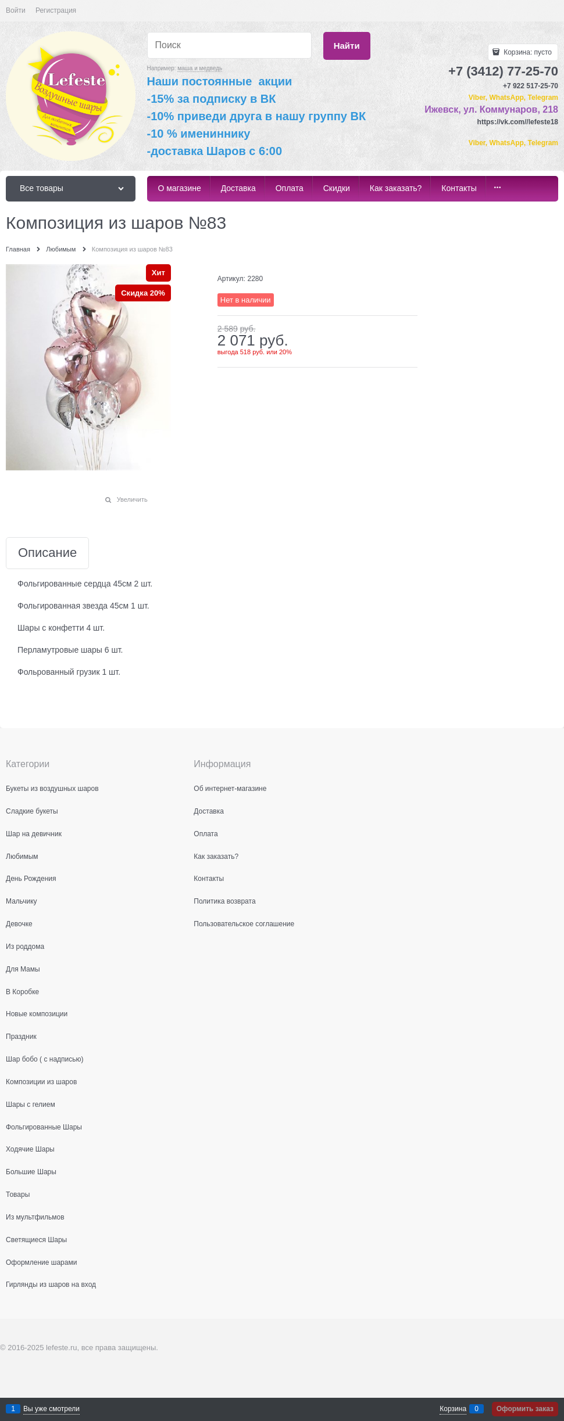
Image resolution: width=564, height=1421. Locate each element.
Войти (16, 10)
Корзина (453, 1408)
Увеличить (132, 499)
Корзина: (527, 52)
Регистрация (55, 10)
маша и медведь (199, 68)
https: (487, 122)
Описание (47, 553)
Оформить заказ (525, 1409)
